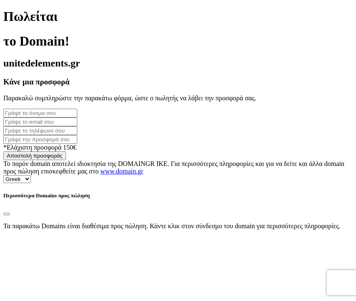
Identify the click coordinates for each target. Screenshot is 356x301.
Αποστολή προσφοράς (35, 156)
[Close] (6, 214)
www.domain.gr (121, 171)
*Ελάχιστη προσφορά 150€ (39, 147)
